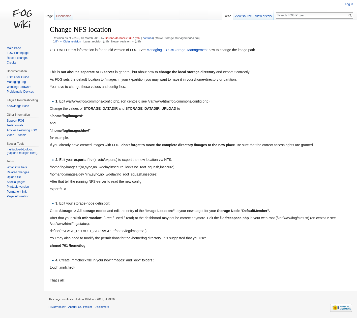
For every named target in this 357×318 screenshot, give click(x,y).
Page (49, 16)
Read (228, 16)
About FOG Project (80, 306)
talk (138, 37)
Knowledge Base (18, 106)
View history (263, 16)
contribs (148, 37)
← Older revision (70, 41)
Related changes (18, 172)
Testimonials (15, 125)
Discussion (63, 16)
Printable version (18, 186)
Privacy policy (57, 306)
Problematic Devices (20, 91)
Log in (349, 4)
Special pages (16, 182)
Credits (11, 62)
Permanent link (17, 191)
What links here (17, 167)
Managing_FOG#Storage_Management (177, 50)
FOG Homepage (18, 53)
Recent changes (17, 58)
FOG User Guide (18, 77)
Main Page (14, 48)
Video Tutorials (16, 135)
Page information (18, 196)
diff (56, 41)
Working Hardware (19, 87)
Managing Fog (16, 82)
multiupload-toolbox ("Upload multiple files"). (22, 151)
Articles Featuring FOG (22, 130)
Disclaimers (101, 306)
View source (243, 16)
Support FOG (15, 120)
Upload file (14, 177)
